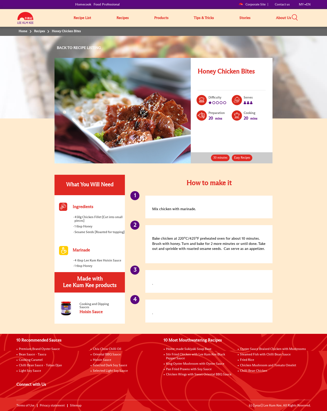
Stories (244, 18)
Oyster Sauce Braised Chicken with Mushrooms (273, 349)
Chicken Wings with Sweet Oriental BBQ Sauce (198, 374)
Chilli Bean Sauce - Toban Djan (40, 365)
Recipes (122, 18)
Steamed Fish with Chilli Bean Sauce (265, 354)
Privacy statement (52, 405)
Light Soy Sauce (30, 370)
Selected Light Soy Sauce (110, 370)
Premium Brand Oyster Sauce (39, 349)
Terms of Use (25, 405)
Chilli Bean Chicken (253, 370)
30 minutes (220, 157)
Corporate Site (252, 4)
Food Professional (107, 4)
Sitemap (76, 405)
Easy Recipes (242, 157)
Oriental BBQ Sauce (107, 354)
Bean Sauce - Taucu (32, 354)
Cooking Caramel (31, 360)
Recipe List (82, 18)
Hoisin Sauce (102, 360)
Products (161, 18)
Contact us (282, 4)
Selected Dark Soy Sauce (110, 365)
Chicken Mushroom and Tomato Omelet (268, 365)
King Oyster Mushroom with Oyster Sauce (195, 363)
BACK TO (65, 48)
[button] (312, 18)
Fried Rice (247, 360)
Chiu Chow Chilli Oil (107, 349)
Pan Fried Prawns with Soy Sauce (189, 369)
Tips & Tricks (204, 18)
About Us (283, 18)
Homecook (83, 4)
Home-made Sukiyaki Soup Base (188, 349)
